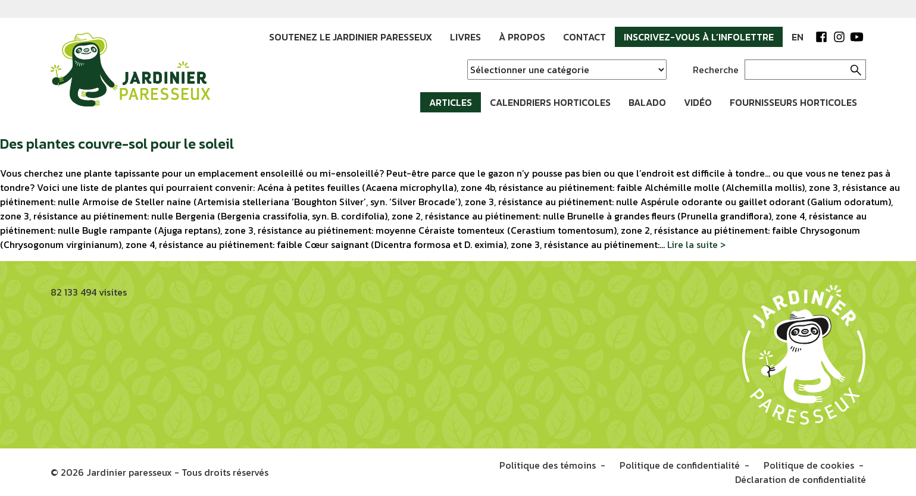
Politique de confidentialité (680, 465)
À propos (522, 37)
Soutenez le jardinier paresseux (350, 37)
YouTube (857, 37)
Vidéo (698, 102)
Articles (450, 102)
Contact (584, 37)
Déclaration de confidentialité (800, 479)
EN (798, 37)
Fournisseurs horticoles (793, 102)
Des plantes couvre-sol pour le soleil (117, 143)
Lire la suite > (696, 244)
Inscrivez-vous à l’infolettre (699, 37)
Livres (465, 37)
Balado (647, 102)
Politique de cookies (809, 465)
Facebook (821, 37)
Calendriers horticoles (550, 102)
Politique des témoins (547, 465)
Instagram (839, 37)
